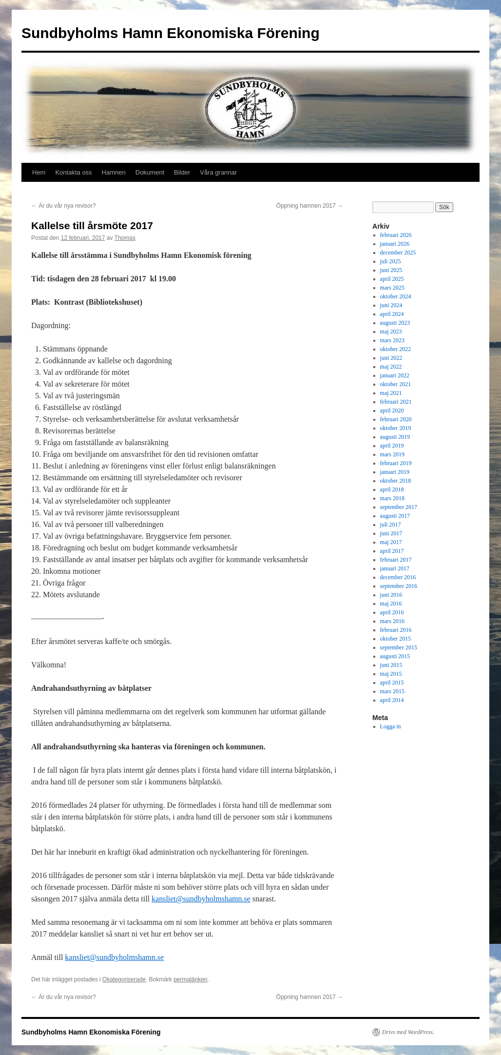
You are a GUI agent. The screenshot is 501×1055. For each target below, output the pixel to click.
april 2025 (392, 278)
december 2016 (398, 577)
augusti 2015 (395, 656)
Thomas (125, 237)
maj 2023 (391, 331)
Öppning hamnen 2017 (309, 205)
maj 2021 (391, 393)
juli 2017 (390, 524)
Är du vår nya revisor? (63, 205)
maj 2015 (391, 673)
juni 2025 (391, 270)
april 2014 (392, 700)
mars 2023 (392, 340)
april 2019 (392, 445)
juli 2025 (390, 261)
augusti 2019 (395, 436)
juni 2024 (391, 305)
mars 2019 (392, 454)
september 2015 (398, 647)
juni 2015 (391, 665)
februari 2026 (396, 235)
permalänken (190, 979)
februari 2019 (396, 463)
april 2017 (392, 550)
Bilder (182, 172)
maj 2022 (391, 366)
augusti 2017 (395, 515)
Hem (38, 172)
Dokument (149, 172)
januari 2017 (394, 568)
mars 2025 (392, 287)
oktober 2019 (395, 428)
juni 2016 (391, 594)
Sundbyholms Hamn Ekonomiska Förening (170, 33)
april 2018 (392, 489)
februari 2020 (396, 419)
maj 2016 (391, 603)
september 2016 (398, 586)
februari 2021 (396, 401)
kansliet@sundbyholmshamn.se (201, 899)
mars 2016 (392, 621)
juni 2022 (391, 357)
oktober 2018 (395, 480)
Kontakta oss (73, 172)
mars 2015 (392, 691)
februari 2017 (396, 559)
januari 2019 (394, 472)
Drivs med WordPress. (408, 1032)
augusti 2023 (395, 322)
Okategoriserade (124, 979)
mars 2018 (392, 498)
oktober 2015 (395, 638)
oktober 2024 (395, 296)
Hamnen (114, 172)
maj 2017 (391, 542)
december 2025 (398, 252)
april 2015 (392, 682)
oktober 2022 (395, 349)
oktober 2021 (395, 384)
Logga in (390, 726)
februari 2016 (396, 629)
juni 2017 (391, 533)
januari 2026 (394, 243)
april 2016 (392, 612)
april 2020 (392, 410)
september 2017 (398, 507)
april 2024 (392, 314)
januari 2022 (394, 375)
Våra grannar (218, 172)
